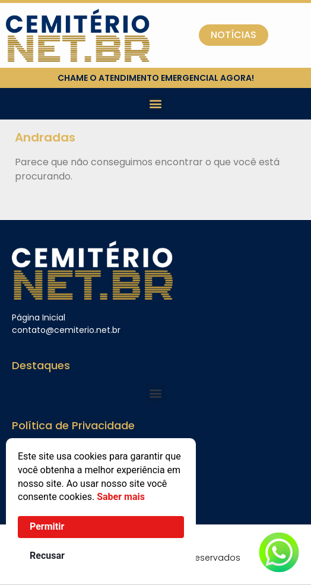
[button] (156, 104)
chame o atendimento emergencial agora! (156, 78)
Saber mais (121, 496)
